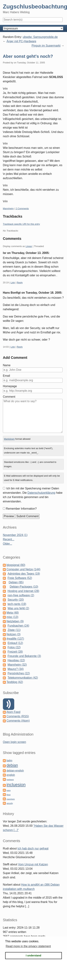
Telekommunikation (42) (23, 677)
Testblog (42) (14, 682)
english (10, 774)
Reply (20, 282)
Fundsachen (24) (18, 625)
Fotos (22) (14, 647)
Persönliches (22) (19, 673)
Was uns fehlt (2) (18, 608)
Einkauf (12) (15, 643)
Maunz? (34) (16, 669)
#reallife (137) (15, 638)
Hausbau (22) (16, 660)
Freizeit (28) (15, 651)
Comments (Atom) (18, 720)
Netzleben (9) (15, 621)
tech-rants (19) (17, 604)
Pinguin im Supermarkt (46, 45)
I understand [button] (33, 955)
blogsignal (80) (15, 565)
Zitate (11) (14, 630)
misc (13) (12, 617)
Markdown (9, 439)
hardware (10, 780)
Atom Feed (13, 712)
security (9, 803)
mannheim (10, 799)
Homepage (10, 386)
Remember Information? (21, 508)
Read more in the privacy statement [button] (28, 946)
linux (8, 795)
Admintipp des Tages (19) (24, 573)
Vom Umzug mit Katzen (33, 864)
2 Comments (22, 208)
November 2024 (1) (15, 535)
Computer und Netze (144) (23, 569)
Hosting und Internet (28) (23, 591)
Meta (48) (12, 612)
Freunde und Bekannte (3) (24, 656)
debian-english (15, 770)
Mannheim (8, 208)
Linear (29, 246)
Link (13, 282)
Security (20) (16, 599)
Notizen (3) (13, 634)
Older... (7, 543)
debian (12, 765)
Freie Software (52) (20, 578)
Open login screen (14, 741)
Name (7, 365)
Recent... (8, 539)
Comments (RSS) (17, 716)
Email (6, 375)
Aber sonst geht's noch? (28, 56)
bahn (9, 760)
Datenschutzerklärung (41, 492)
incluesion (16, 784)
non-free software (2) (21, 595)
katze (8, 790)
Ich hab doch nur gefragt (33, 848)
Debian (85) (16, 582)
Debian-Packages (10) (24, 586)
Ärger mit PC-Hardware (21, 41)
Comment (9, 396)
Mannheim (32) (17, 664)
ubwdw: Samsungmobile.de (40, 36)
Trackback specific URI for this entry (21, 224)
